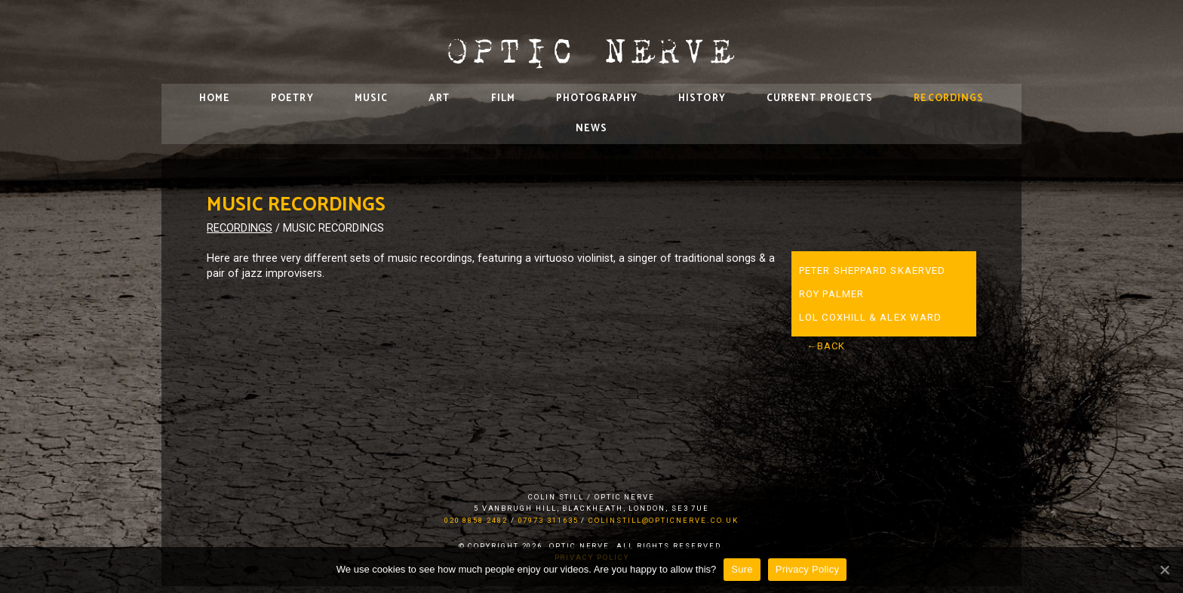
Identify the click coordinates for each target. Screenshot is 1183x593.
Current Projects (820, 98)
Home (214, 98)
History (702, 98)
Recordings (949, 98)
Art (439, 98)
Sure (741, 569)
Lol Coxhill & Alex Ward (870, 317)
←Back (826, 346)
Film (503, 98)
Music (372, 98)
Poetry (292, 98)
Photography (597, 98)
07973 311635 (548, 520)
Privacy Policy (807, 569)
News (591, 129)
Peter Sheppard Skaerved (872, 270)
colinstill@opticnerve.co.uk (663, 520)
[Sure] (1164, 569)
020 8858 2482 (476, 520)
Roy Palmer (831, 294)
